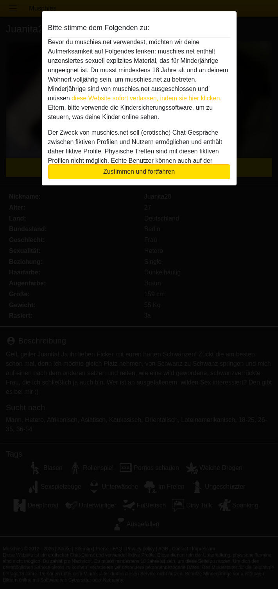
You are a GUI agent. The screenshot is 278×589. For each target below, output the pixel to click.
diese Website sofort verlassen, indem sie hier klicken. (147, 98)
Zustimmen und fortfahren (139, 171)
